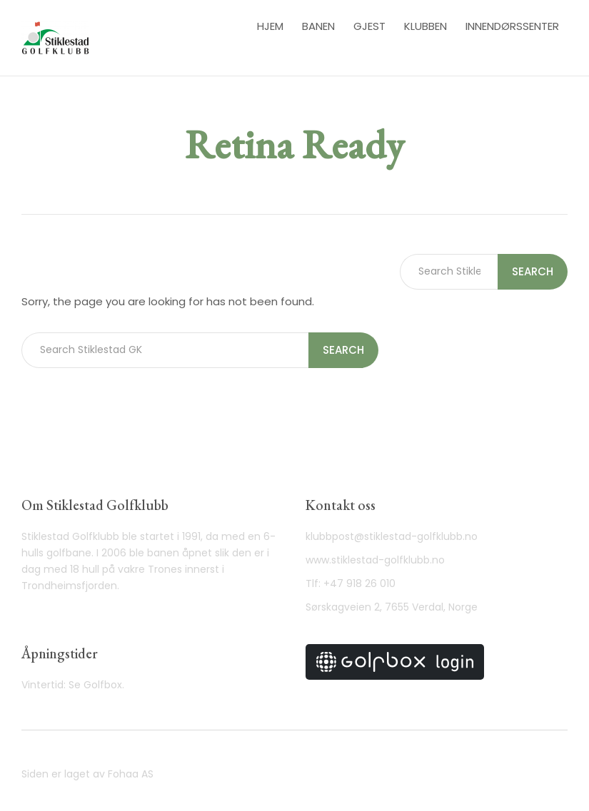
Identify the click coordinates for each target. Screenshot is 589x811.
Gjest (369, 26)
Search (343, 349)
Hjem (270, 26)
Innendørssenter (512, 26)
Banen (318, 26)
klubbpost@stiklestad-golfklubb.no (392, 536)
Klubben (425, 26)
